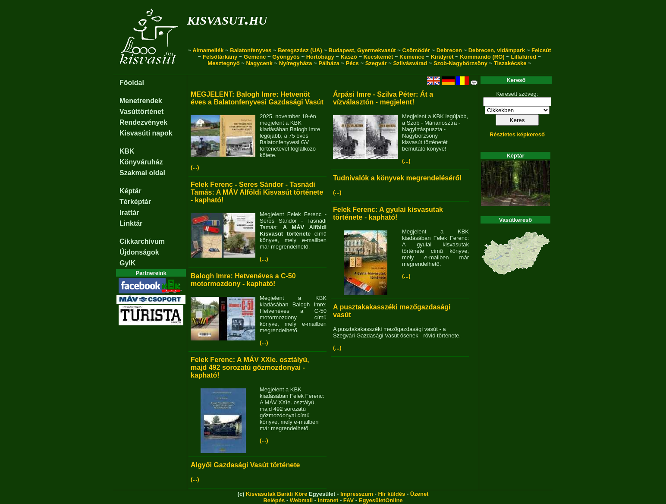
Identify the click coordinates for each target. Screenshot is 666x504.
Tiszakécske (510, 63)
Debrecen (449, 50)
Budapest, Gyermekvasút (362, 50)
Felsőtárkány (220, 57)
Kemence (411, 57)
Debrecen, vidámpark (496, 50)
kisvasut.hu (227, 18)
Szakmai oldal (142, 172)
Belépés (274, 500)
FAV (348, 500)
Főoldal (131, 82)
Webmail (301, 500)
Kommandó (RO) (482, 57)
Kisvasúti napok (146, 133)
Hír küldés (391, 494)
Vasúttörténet (141, 111)
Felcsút (541, 50)
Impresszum (356, 494)
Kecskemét (378, 57)
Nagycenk (259, 63)
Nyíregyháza (295, 63)
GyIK (127, 263)
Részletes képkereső (517, 134)
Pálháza (328, 63)
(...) (195, 167)
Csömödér (416, 50)
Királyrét (442, 57)
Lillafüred (523, 57)
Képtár (130, 191)
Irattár (129, 212)
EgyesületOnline (381, 500)
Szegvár (376, 63)
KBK (127, 151)
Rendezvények (143, 122)
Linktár (130, 223)
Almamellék (207, 50)
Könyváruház (141, 162)
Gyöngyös (286, 57)
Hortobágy (320, 57)
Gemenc (255, 57)
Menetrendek (140, 100)
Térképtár (135, 201)
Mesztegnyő (223, 63)
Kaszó (348, 57)
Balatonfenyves (250, 50)
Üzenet (419, 494)
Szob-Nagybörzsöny (460, 63)
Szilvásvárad (410, 63)
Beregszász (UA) (300, 50)
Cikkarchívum (142, 241)
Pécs (352, 63)
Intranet (328, 500)
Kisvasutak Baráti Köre (276, 494)
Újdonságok (139, 252)
